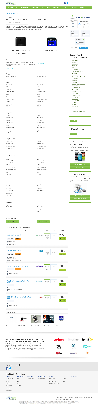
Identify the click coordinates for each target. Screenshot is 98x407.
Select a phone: (73, 21)
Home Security (56, 7)
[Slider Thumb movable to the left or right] (72, 35)
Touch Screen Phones (54, 381)
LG (17, 383)
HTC (18, 381)
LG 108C (74, 102)
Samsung (19, 388)
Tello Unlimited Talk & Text (15, 250)
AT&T (7, 380)
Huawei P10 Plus (76, 100)
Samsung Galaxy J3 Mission (78, 84)
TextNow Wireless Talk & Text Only (18, 266)
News (69, 3)
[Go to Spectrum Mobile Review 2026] (11, 319)
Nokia (18, 387)
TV (42, 7)
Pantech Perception (76, 91)
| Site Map (85, 397)
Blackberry (65, 380)
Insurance (66, 7)
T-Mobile (8, 383)
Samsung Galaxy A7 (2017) (78, 71)
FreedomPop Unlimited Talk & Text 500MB (18, 281)
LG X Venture (75, 99)
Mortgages (74, 7)
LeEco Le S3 (75, 110)
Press (73, 3)
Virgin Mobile (9, 385)
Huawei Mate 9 (75, 97)
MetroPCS (8, 388)
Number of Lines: (84, 21)
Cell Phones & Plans (12, 7)
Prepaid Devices (52, 380)
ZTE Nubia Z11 (75, 85)
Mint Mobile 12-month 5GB (15, 235)
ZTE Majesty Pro (76, 95)
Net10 (7, 387)
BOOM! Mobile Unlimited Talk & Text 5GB (19, 297)
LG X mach (74, 73)
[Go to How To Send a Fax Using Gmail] (48, 319)
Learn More (73, 120)
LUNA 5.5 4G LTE (76, 69)
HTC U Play (75, 89)
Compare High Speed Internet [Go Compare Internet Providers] (80, 198)
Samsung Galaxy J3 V (77, 108)
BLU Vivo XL (75, 106)
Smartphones (52, 378)
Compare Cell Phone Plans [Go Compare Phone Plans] (80, 164)
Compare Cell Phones (11, 13)
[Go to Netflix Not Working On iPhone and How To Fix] (23, 319)
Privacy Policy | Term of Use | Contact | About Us (71, 397)
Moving (81, 7)
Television (40, 380)
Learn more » (9, 68)
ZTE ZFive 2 (75, 60)
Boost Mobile (9, 390)
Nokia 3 (74, 104)
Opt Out (90, 397)
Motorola (19, 385)
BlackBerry (19, 380)
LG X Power (75, 93)
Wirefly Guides (74, 376)
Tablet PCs (29, 380)
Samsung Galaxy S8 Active (78, 111)
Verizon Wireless (9, 378)
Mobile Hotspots (30, 378)
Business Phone (24, 7)
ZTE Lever (74, 80)
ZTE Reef (74, 65)
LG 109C (74, 62)
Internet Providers (42, 378)
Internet (48, 7)
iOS (64, 381)
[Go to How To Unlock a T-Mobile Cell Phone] (36, 319)
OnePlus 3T (75, 75)
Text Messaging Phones (54, 383)
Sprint (7, 381)
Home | (58, 397)
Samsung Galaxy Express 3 (78, 76)
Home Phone (35, 7)
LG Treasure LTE (76, 87)
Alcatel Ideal (75, 67)
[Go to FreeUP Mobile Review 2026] (61, 319)
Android (64, 378)
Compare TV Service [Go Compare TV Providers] (80, 195)
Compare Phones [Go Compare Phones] (80, 167)
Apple (18, 378)
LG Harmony (75, 78)
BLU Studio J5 (75, 82)
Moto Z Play (75, 64)
